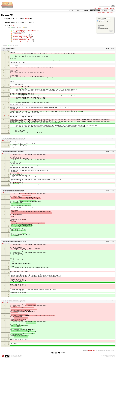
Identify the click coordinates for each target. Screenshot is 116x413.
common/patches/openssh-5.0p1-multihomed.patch (26, 30)
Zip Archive (61, 408)
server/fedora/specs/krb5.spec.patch (13, 214)
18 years (26, 18)
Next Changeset (110, 12)
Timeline (78, 10)
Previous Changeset (101, 12)
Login (95, 8)
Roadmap (86, 10)
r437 (3, 347)
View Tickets (104, 10)
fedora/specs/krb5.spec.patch (20, 38)
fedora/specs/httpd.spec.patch (21, 36)
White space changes (104, 28)
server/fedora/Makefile (8, 48)
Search (111, 10)
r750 (3, 50)
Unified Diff (54, 408)
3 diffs (30, 36)
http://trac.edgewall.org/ (110, 410)
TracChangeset (91, 404)
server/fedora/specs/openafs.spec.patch (14, 275)
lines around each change (107, 20)
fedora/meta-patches (18, 33)
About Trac (106, 8)
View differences (100, 18)
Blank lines (102, 25)
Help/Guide (100, 8)
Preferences (112, 8)
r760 (8, 50)
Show (99, 20)
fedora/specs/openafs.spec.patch (21, 39)
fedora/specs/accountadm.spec (21, 35)
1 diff (31, 35)
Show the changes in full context (104, 21)
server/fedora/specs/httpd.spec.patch (13, 168)
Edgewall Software (17, 410)
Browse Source (95, 10)
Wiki (72, 10)
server (12, 25)
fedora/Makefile (17, 31)
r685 (3, 170)
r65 (3, 216)
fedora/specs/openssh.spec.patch (21, 41)
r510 (3, 276)
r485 (3, 155)
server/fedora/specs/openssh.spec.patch (14, 345)
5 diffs (22, 31)
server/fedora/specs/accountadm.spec (13, 154)
